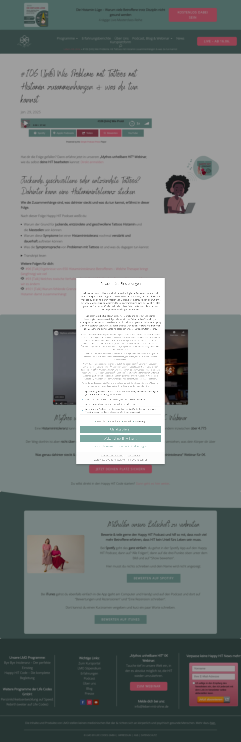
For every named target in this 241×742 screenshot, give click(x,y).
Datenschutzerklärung (145, 328)
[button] (120, 429)
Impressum (134, 455)
